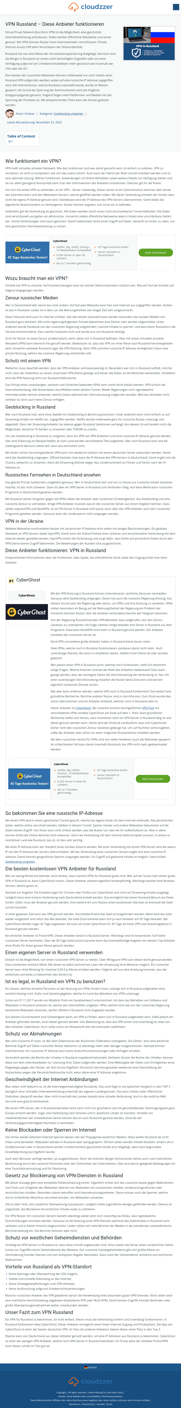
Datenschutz (88, 1404)
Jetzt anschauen (155, 252)
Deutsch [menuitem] (92, 1367)
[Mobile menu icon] (176, 7)
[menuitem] (90, 1367)
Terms (109, 1404)
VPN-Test (148, 708)
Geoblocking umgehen (68, 114)
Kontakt (100, 1404)
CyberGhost (83, 708)
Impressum (74, 1404)
